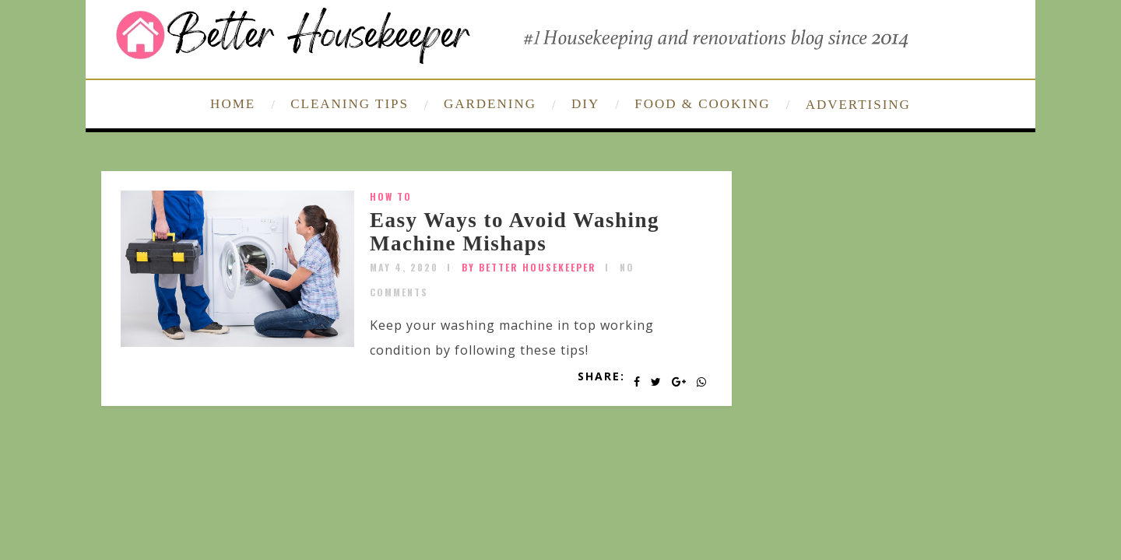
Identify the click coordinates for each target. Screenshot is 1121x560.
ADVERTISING (858, 104)
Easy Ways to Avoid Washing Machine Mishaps (514, 231)
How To (391, 196)
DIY (585, 103)
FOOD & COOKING (702, 103)
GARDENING (490, 103)
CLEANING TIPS (349, 103)
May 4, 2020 (404, 267)
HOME (232, 103)
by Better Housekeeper (529, 267)
